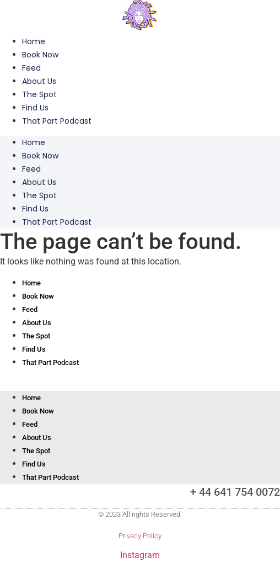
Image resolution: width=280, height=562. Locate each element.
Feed (31, 67)
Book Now (40, 54)
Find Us (35, 107)
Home (33, 41)
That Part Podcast (56, 120)
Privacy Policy (140, 536)
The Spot (39, 94)
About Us (39, 81)
